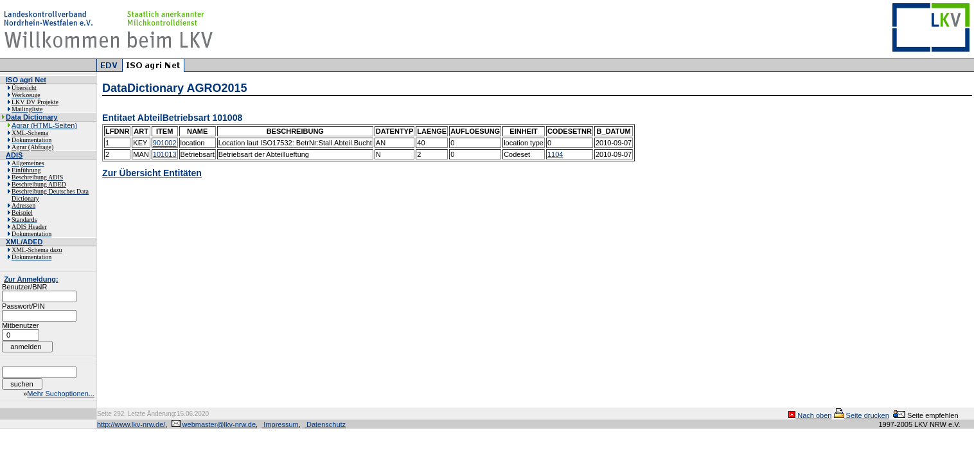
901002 (165, 143)
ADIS (14, 155)
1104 (555, 154)
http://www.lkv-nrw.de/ (131, 424)
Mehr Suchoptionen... (60, 393)
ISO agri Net (26, 80)
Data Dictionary (32, 117)
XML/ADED (24, 242)
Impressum (279, 424)
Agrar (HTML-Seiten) (44, 125)
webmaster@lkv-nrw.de (214, 424)
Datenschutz (325, 424)
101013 (165, 154)
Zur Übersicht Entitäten (152, 173)
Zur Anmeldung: (31, 279)
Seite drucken (861, 415)
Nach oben (809, 415)
